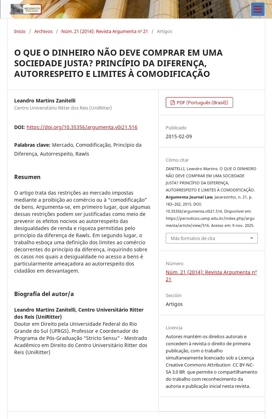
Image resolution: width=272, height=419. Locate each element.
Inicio (20, 31)
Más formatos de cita (193, 238)
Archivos (43, 31)
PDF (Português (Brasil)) (202, 102)
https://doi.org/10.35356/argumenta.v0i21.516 (82, 127)
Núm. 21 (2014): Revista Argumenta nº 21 (104, 31)
